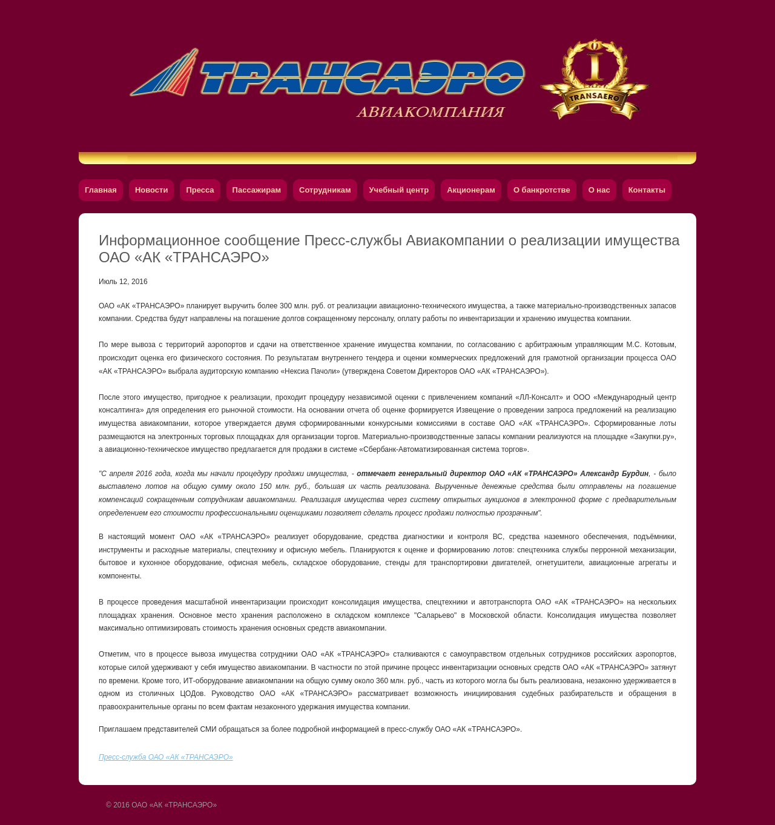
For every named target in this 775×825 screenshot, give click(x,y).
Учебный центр (399, 189)
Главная (101, 189)
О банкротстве (541, 189)
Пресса (200, 189)
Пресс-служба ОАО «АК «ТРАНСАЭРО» (166, 757)
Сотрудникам (325, 189)
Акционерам (471, 189)
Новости (151, 189)
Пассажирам (256, 189)
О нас (599, 189)
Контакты (646, 189)
